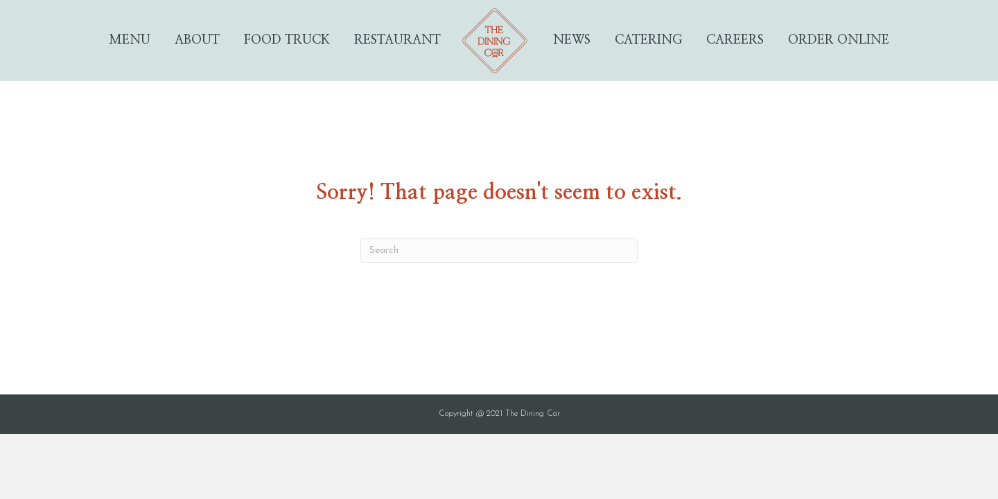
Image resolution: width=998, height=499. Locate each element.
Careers (735, 40)
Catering (648, 40)
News (571, 40)
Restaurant (397, 40)
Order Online (838, 40)
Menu (129, 40)
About (197, 40)
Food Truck (287, 40)
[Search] (499, 250)
